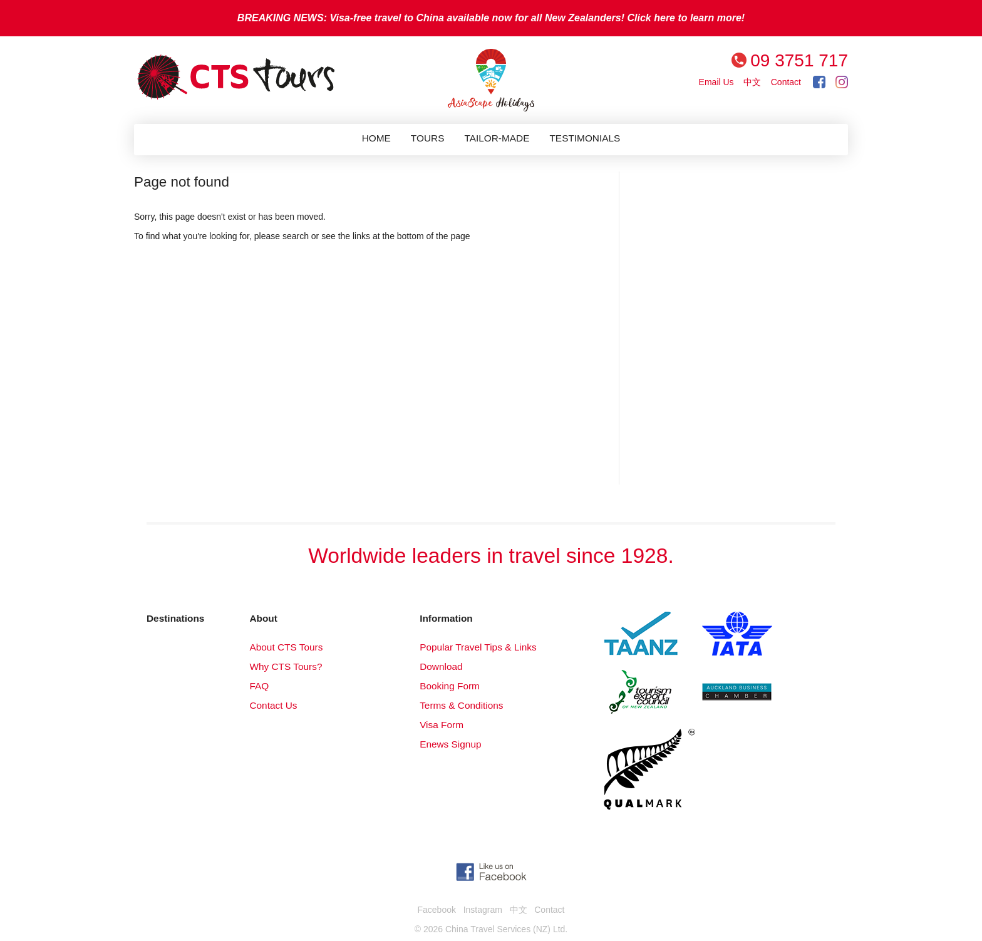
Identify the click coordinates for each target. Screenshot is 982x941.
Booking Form (450, 686)
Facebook (437, 910)
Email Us (716, 82)
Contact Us (273, 705)
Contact (786, 82)
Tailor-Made (496, 138)
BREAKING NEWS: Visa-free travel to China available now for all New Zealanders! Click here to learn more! (491, 18)
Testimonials (584, 138)
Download (441, 666)
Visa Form (441, 724)
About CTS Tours (286, 647)
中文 (752, 82)
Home (376, 138)
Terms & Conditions (461, 705)
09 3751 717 (799, 60)
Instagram (482, 910)
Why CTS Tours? (285, 666)
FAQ (259, 686)
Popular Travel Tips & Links (478, 647)
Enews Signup (450, 744)
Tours (428, 138)
